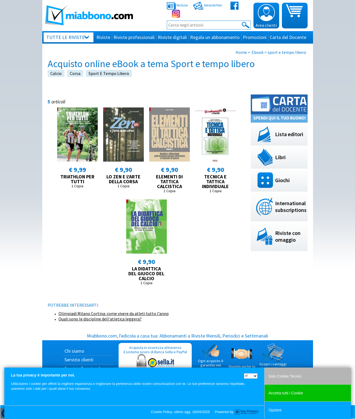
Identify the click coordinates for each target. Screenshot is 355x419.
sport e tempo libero (109, 73)
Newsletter (207, 5)
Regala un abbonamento (215, 37)
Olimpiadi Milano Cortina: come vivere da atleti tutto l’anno (113, 313)
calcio (56, 73)
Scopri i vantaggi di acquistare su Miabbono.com (272, 359)
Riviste (103, 37)
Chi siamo (74, 351)
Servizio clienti (78, 359)
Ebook (257, 52)
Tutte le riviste (65, 37)
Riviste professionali (134, 37)
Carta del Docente (288, 37)
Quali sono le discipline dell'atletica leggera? (100, 319)
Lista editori (289, 134)
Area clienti (266, 16)
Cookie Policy (161, 412)
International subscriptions (291, 206)
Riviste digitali (172, 37)
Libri (280, 157)
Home (241, 52)
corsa (75, 73)
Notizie (177, 5)
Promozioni (254, 37)
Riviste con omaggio (288, 236)
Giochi (282, 180)
